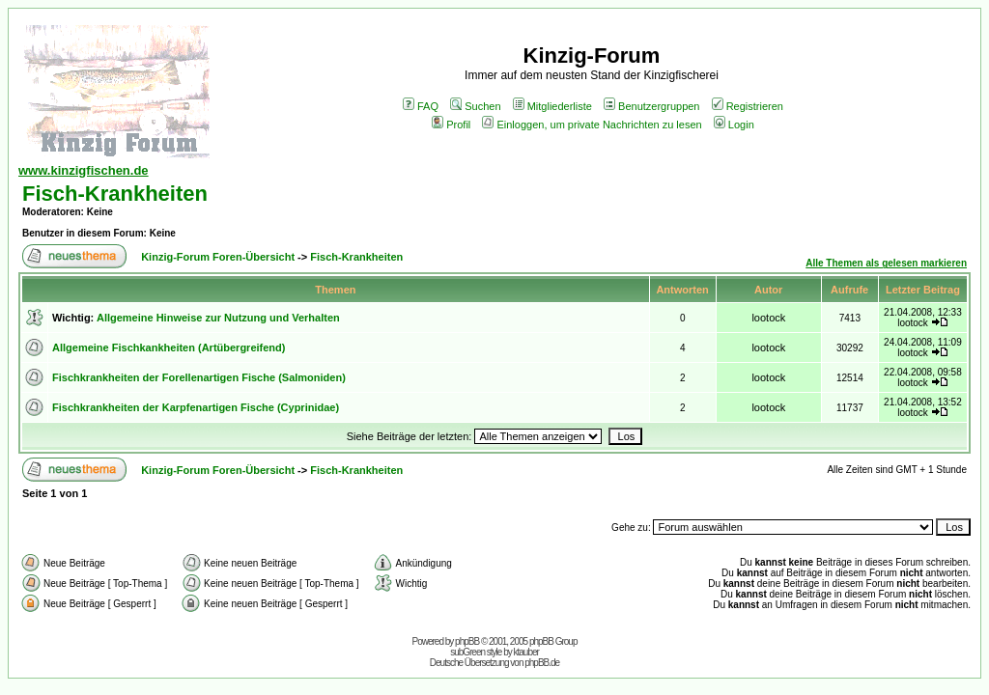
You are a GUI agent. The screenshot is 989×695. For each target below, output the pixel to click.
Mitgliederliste (552, 106)
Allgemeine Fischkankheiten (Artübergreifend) (168, 347)
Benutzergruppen (651, 106)
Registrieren (747, 106)
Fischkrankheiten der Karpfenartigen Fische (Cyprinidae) (195, 407)
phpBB (467, 641)
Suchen (475, 106)
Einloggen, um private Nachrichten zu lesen (591, 124)
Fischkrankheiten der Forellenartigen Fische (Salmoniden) (199, 377)
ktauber (526, 652)
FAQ (420, 106)
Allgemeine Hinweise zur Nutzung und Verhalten (218, 317)
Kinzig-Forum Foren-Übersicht (218, 257)
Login (734, 124)
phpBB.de (541, 662)
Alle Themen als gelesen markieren (886, 263)
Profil (451, 124)
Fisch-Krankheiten (115, 193)
